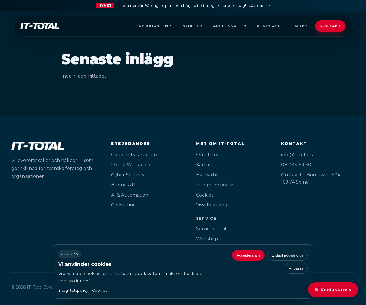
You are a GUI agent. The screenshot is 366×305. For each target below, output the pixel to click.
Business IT (123, 184)
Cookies (204, 195)
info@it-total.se (298, 154)
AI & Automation (129, 195)
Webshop (207, 239)
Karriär (203, 164)
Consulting (123, 205)
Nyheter (192, 26)
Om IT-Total (209, 154)
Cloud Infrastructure (135, 154)
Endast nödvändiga (287, 255)
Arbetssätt (228, 26)
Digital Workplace (131, 164)
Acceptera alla (248, 255)
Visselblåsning (211, 205)
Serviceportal (211, 228)
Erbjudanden (152, 26)
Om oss (300, 26)
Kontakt (330, 26)
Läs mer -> (259, 5)
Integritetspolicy (214, 184)
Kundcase (269, 26)
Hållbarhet (208, 175)
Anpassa (296, 268)
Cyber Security (128, 175)
